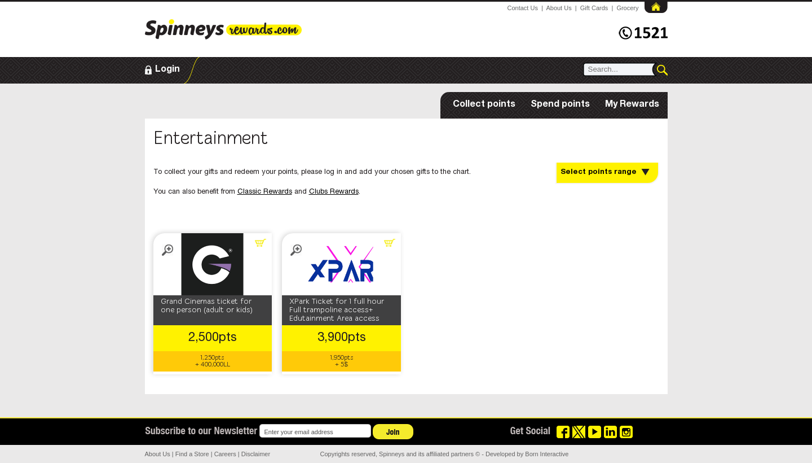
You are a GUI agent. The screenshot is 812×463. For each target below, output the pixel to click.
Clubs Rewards (334, 192)
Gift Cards (594, 8)
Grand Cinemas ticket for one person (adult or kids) (207, 306)
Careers (225, 454)
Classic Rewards (264, 192)
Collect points (484, 105)
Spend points (560, 105)
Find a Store (192, 454)
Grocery (627, 8)
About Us (558, 8)
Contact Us (523, 8)
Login (167, 70)
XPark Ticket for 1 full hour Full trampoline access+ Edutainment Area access (336, 310)
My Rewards (632, 105)
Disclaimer (255, 454)
